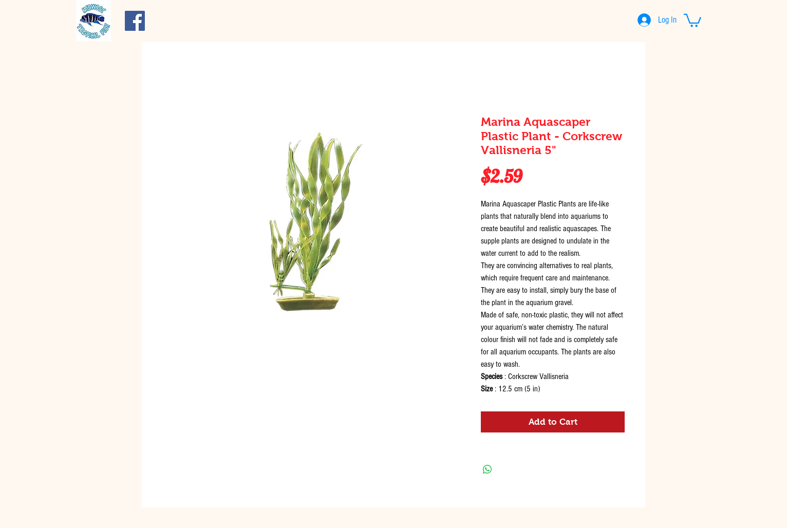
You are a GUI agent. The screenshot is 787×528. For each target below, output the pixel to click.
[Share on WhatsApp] (487, 469)
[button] (692, 19)
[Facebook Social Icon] (135, 21)
